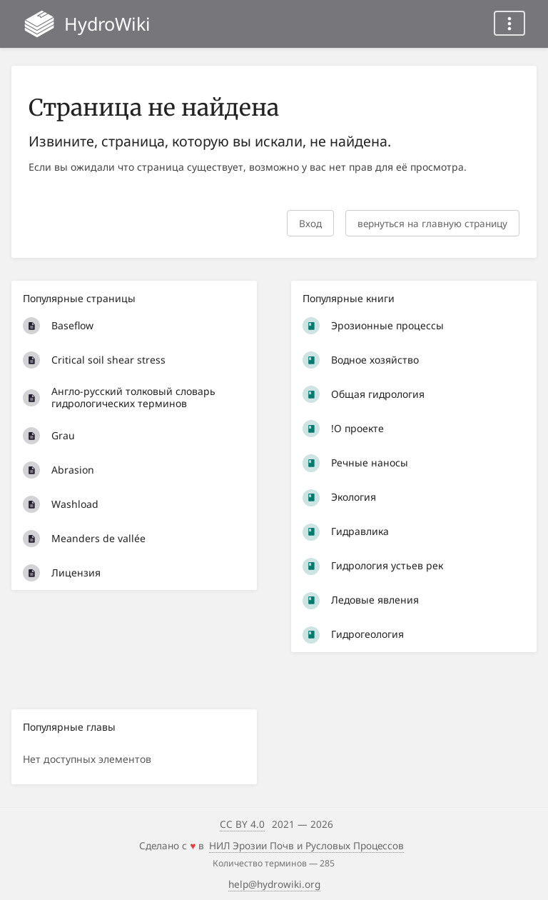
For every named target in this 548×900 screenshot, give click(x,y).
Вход (310, 223)
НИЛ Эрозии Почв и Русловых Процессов (306, 845)
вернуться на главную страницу (432, 223)
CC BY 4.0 (242, 824)
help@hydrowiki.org (274, 884)
